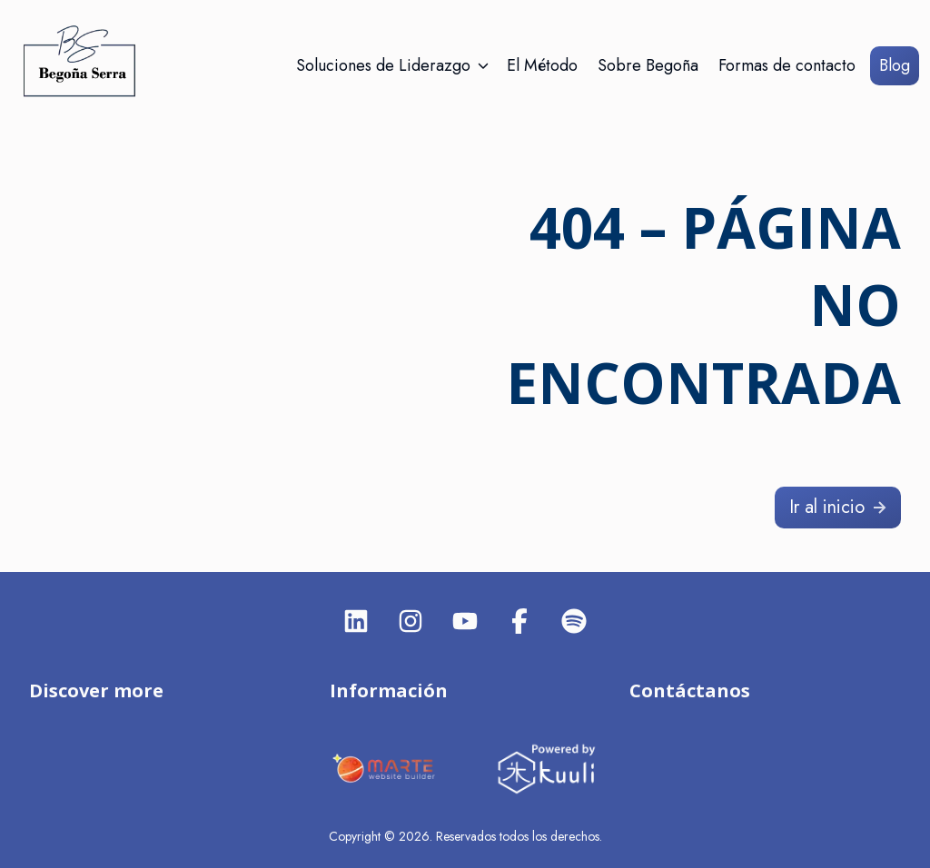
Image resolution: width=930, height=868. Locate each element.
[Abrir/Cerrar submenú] (483, 65)
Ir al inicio (839, 507)
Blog (894, 65)
